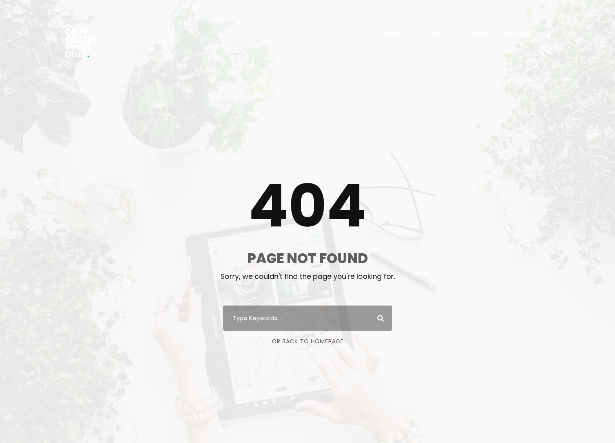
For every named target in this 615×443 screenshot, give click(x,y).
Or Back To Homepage (308, 341)
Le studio (473, 33)
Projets (431, 33)
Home (395, 33)
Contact (517, 33)
